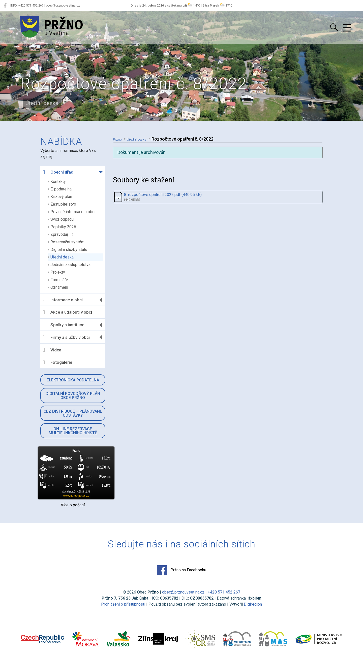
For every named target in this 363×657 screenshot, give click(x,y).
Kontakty (58, 181)
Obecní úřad (58, 172)
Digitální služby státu (68, 249)
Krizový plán (61, 196)
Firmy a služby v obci (66, 337)
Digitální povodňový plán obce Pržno (73, 395)
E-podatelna (61, 189)
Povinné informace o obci (72, 211)
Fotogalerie (57, 362)
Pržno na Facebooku (181, 570)
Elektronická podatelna (73, 380)
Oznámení (59, 287)
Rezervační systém (67, 242)
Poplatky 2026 (63, 226)
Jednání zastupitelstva (70, 264)
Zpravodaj (61, 234)
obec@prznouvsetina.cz (183, 592)
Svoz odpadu (62, 219)
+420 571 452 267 (224, 592)
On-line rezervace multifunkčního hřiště (73, 430)
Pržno (118, 139)
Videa (52, 350)
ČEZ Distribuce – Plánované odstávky (73, 413)
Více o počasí (73, 505)
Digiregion (253, 604)
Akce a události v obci (67, 312)
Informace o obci (63, 299)
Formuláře (59, 279)
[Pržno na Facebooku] (5, 6)
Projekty (57, 272)
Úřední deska (62, 257)
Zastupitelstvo (63, 204)
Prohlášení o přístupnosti (123, 604)
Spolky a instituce (63, 324)
